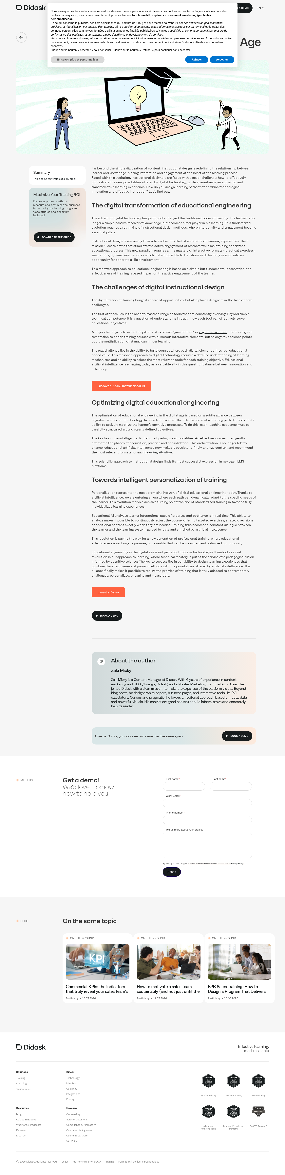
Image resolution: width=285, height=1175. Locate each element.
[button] (261, 8)
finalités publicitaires (142, 30)
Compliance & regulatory (81, 1124)
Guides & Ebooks (26, 1119)
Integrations (73, 1094)
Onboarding (73, 1114)
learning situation (158, 452)
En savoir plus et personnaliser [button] (77, 59)
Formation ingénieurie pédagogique (138, 1161)
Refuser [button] (197, 59)
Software (71, 1140)
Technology (73, 1078)
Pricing (70, 1099)
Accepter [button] (222, 59)
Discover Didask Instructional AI (121, 386)
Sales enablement (76, 1119)
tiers (97, 23)
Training (20, 1078)
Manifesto (72, 1083)
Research (21, 1130)
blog (19, 1114)
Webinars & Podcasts (28, 1124)
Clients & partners (76, 1135)
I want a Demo (108, 592)
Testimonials (23, 1089)
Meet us (21, 1135)
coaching (21, 1083)
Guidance (71, 1088)
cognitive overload (213, 332)
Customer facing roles (79, 1130)
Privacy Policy (237, 863)
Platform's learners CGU (87, 1161)
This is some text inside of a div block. (55, 178)
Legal (65, 1161)
